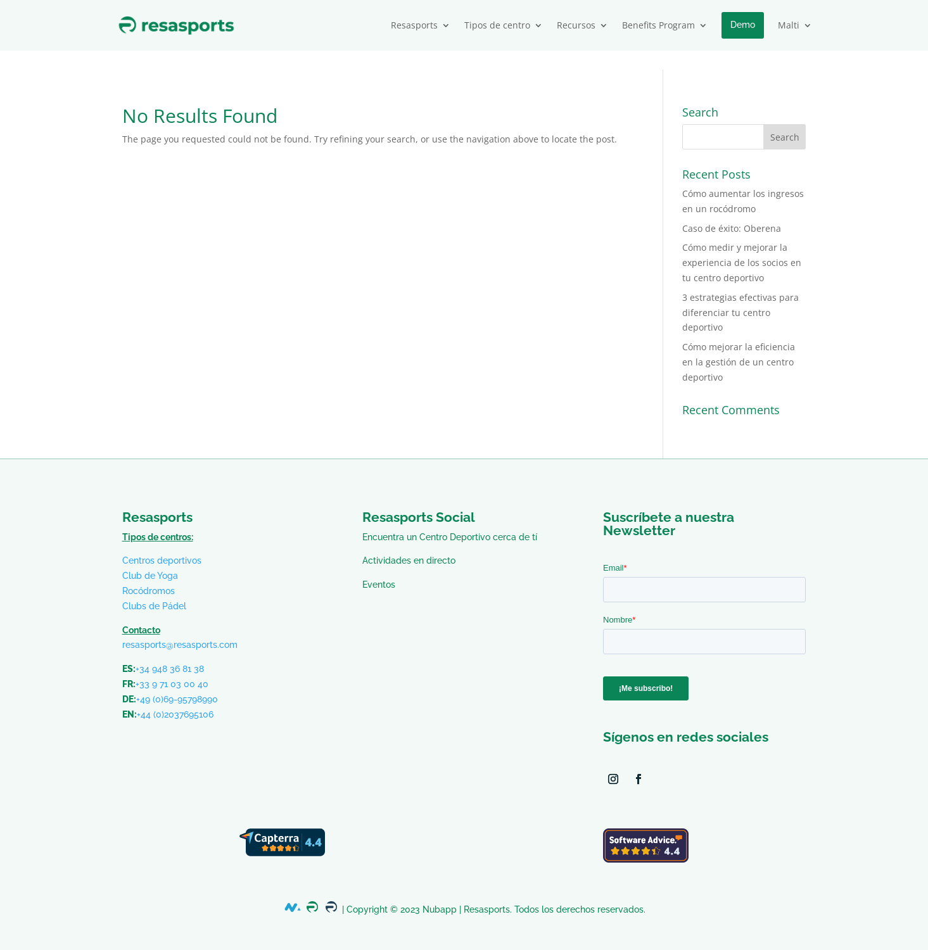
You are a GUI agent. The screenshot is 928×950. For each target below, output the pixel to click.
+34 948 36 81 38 (170, 650)
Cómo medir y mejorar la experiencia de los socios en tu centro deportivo (741, 243)
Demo (742, 25)
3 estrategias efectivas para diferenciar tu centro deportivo (740, 293)
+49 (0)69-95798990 (177, 680)
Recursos (576, 25)
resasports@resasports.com (180, 626)
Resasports (414, 25)
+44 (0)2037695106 (175, 695)
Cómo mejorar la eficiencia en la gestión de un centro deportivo (738, 343)
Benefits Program (658, 25)
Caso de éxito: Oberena (731, 209)
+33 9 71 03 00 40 (172, 665)
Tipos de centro (497, 25)
